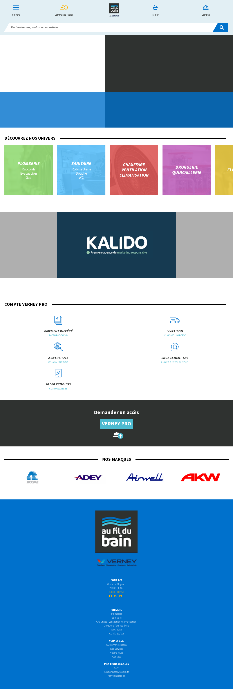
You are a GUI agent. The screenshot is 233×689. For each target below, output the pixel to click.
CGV (116, 668)
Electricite (116, 630)
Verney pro (116, 424)
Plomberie (116, 614)
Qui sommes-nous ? (116, 645)
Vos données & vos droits (116, 672)
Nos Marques (116, 653)
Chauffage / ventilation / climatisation (116, 622)
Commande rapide (63, 10)
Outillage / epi (116, 634)
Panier (155, 10)
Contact (116, 657)
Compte (206, 10)
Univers (16, 10)
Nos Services (116, 649)
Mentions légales (116, 676)
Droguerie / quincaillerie (116, 626)
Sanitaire (116, 618)
